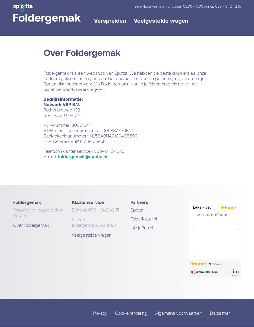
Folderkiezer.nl (143, 218)
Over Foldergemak (31, 225)
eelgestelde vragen (93, 235)
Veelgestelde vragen (161, 20)
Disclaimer (220, 313)
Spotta (136, 209)
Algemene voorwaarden (178, 313)
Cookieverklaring (131, 313)
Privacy (100, 313)
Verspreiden (110, 20)
